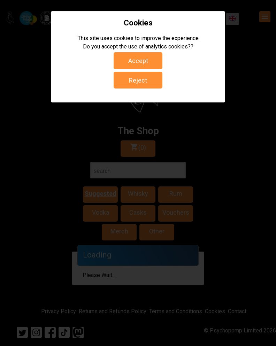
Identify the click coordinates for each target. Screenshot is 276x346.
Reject (138, 80)
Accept (138, 60)
